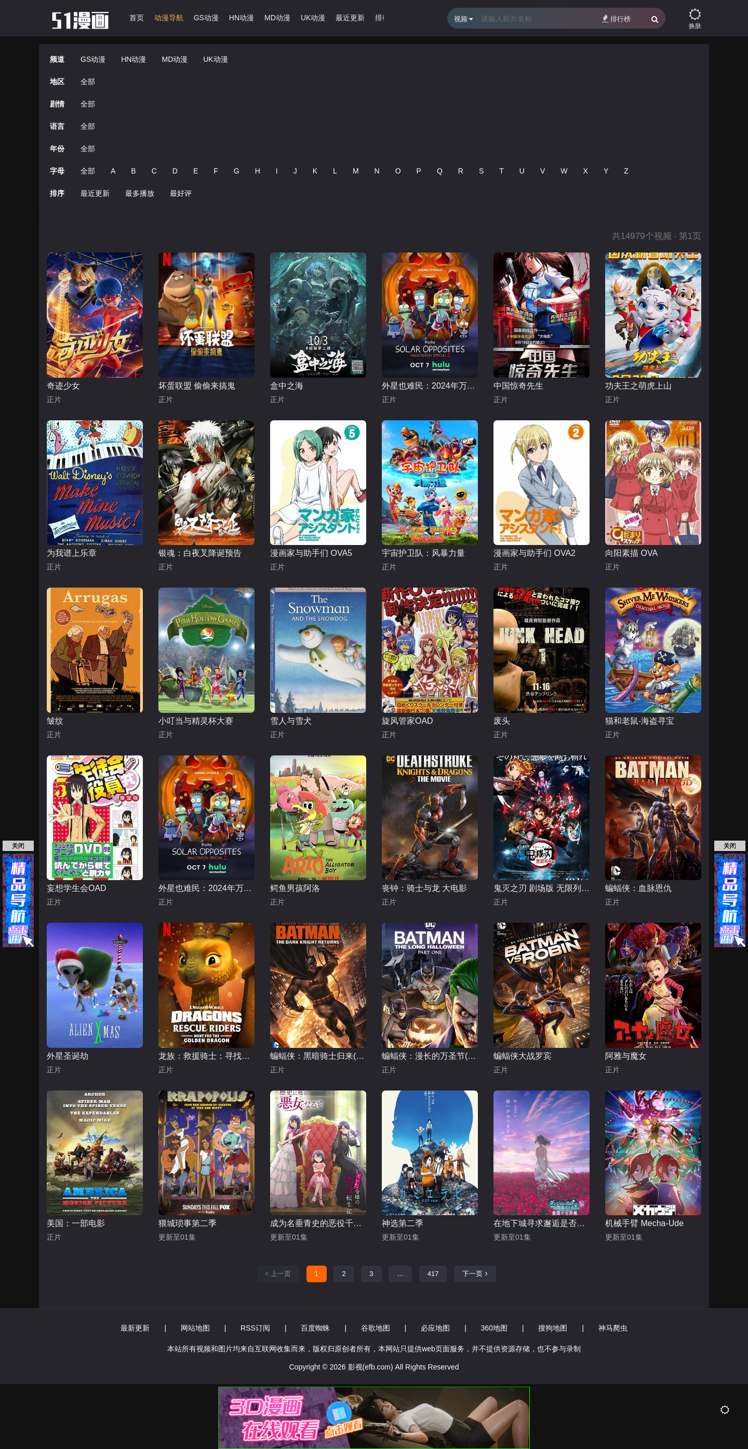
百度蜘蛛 (315, 1328)
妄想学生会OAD (76, 888)
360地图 (494, 1328)
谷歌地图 (375, 1328)
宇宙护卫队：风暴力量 (423, 553)
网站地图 (195, 1328)
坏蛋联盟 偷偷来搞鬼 (196, 385)
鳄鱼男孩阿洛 (295, 888)
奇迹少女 (63, 385)
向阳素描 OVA (631, 553)
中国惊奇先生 (518, 385)
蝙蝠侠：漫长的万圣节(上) (430, 1056)
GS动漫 (206, 18)
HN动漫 (241, 18)
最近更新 (350, 18)
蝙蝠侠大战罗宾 (522, 1056)
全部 (88, 81)
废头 (501, 720)
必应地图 (435, 1328)
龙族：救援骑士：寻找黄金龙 (206, 1056)
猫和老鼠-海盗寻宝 (639, 720)
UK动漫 (313, 18)
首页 (136, 18)
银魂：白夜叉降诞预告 (200, 553)
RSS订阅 (255, 1328)
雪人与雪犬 (291, 720)
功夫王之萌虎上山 (638, 385)
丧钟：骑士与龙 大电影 (424, 888)
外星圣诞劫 (67, 1056)
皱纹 (55, 720)
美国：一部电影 (76, 1223)
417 (433, 1274)
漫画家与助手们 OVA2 (534, 553)
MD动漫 (277, 18)
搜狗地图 (552, 1328)
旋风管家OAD (407, 720)
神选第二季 (402, 1223)
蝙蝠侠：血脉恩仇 (638, 888)
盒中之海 (286, 385)
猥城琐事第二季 (187, 1223)
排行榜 (616, 18)
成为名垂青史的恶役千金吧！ (318, 1223)
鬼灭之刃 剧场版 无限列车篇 (541, 888)
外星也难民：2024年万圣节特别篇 (430, 385)
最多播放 (139, 193)
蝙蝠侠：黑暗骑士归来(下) (318, 1056)
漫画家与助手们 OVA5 (311, 553)
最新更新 (135, 1328)
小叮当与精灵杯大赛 (195, 720)
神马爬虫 (612, 1328)
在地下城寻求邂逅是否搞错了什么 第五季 (541, 1223)
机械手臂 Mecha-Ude (644, 1223)
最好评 (181, 193)
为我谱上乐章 (72, 553)
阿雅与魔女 (626, 1056)
